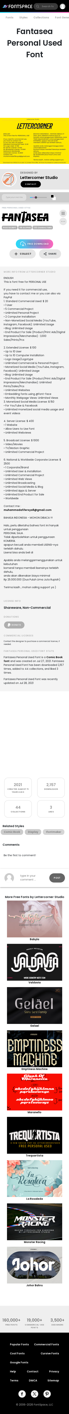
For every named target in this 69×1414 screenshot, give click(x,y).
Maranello (34, 1112)
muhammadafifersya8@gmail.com (28, 510)
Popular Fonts (19, 1344)
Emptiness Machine (35, 1069)
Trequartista (34, 1155)
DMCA (33, 1380)
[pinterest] (47, 1394)
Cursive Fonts (50, 1353)
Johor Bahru (34, 1285)
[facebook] (22, 1394)
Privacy (54, 1371)
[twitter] (34, 1394)
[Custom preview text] (14, 197)
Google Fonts (19, 1362)
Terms (14, 1380)
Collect (22, 254)
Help (13, 1371)
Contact (30, 184)
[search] (45, 6)
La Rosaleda (34, 1199)
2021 (18, 784)
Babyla (34, 939)
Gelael (34, 1026)
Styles (23, 17)
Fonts (9, 17)
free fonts (11, 1324)
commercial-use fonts (34, 1326)
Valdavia (35, 982)
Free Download (34, 244)
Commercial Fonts (46, 1344)
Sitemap (53, 1380)
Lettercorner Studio (39, 177)
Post (57, 877)
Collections (41, 17)
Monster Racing (34, 1242)
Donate (14, 625)
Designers (57, 1324)
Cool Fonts (17, 1353)
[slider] (36, 197)
